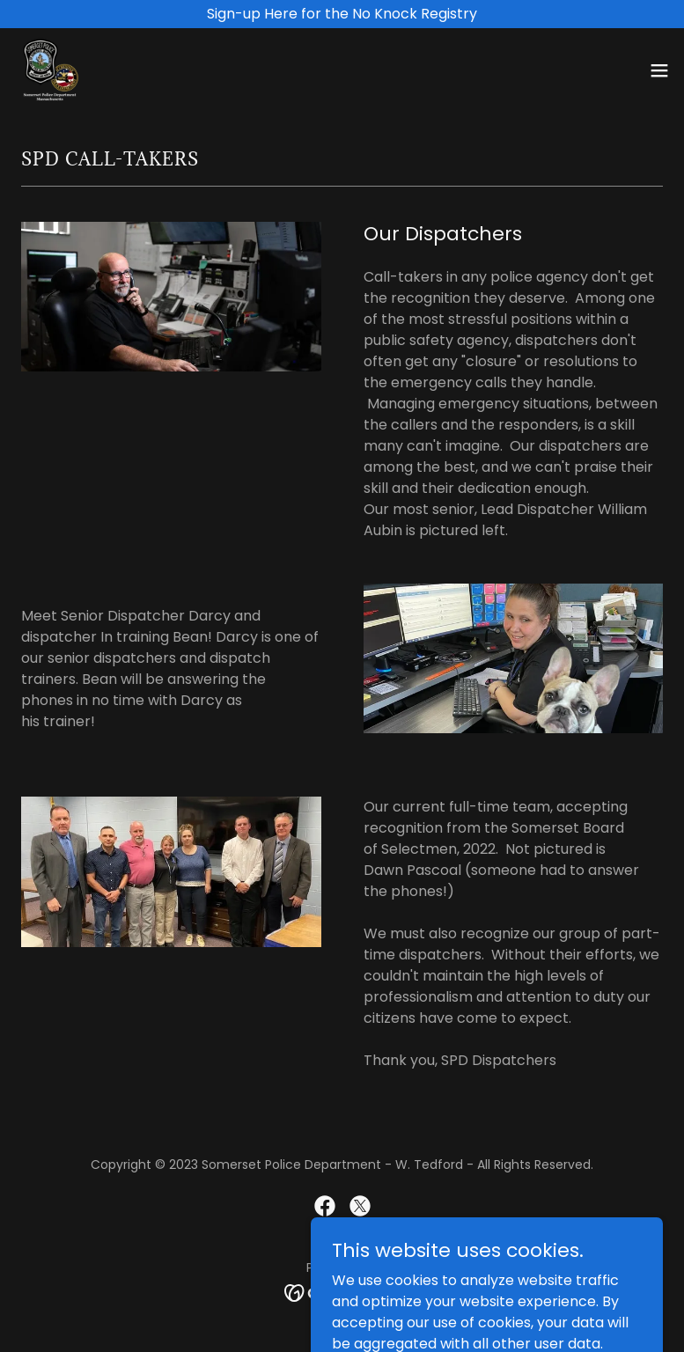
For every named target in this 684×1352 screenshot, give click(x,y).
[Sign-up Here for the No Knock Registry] (342, 14)
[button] (659, 70)
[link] (49, 70)
